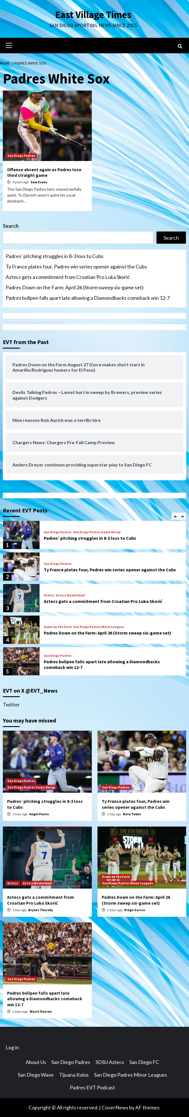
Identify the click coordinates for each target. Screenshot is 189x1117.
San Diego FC (144, 1062)
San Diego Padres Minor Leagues (98, 627)
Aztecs (49, 595)
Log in (12, 1047)
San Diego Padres (21, 155)
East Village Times (93, 14)
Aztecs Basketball (70, 595)
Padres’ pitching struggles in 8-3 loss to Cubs (54, 256)
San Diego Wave (36, 1075)
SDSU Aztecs (109, 1062)
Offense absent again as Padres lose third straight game (44, 172)
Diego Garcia (134, 910)
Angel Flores (39, 814)
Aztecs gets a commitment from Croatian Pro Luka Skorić (68, 277)
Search (11, 226)
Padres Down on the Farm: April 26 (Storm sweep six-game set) (75, 287)
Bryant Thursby (40, 910)
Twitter (11, 704)
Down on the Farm (58, 627)
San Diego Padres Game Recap (97, 532)
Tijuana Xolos (74, 1075)
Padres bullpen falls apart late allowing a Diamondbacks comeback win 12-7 (88, 298)
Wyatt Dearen (41, 1011)
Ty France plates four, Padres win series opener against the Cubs (76, 266)
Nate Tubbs (132, 814)
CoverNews (115, 1107)
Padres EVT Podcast (92, 1087)
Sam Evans (39, 182)
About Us (36, 1062)
